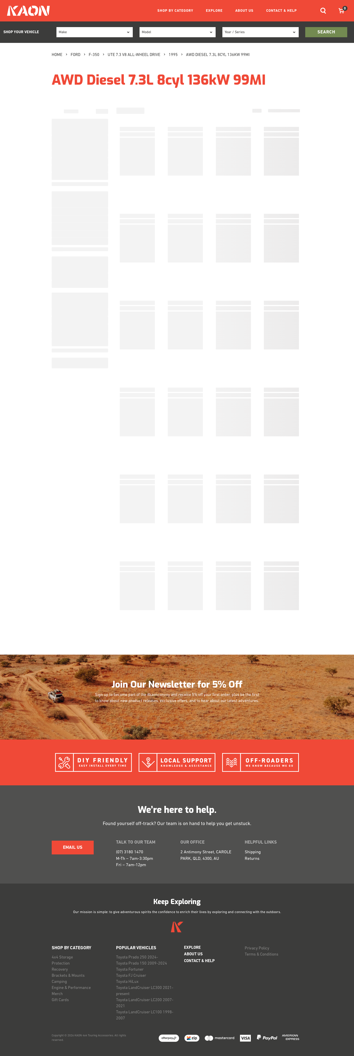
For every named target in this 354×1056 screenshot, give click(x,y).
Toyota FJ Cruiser (131, 976)
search (326, 32)
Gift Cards (60, 1000)
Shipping (253, 852)
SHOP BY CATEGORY (175, 11)
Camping (59, 982)
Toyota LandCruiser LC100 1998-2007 (144, 1015)
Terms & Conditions (261, 954)
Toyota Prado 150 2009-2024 (141, 963)
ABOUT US (244, 11)
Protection (61, 963)
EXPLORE (214, 11)
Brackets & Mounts (68, 976)
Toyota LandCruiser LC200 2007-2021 (144, 1003)
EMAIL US (72, 847)
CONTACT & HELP (281, 11)
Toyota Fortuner (130, 970)
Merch (57, 994)
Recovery (60, 970)
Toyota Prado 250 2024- (137, 957)
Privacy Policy (257, 948)
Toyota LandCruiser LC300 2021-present (144, 991)
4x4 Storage (62, 957)
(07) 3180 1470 (129, 852)
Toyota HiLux (127, 982)
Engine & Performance (71, 988)
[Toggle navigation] (323, 10)
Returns (252, 859)
